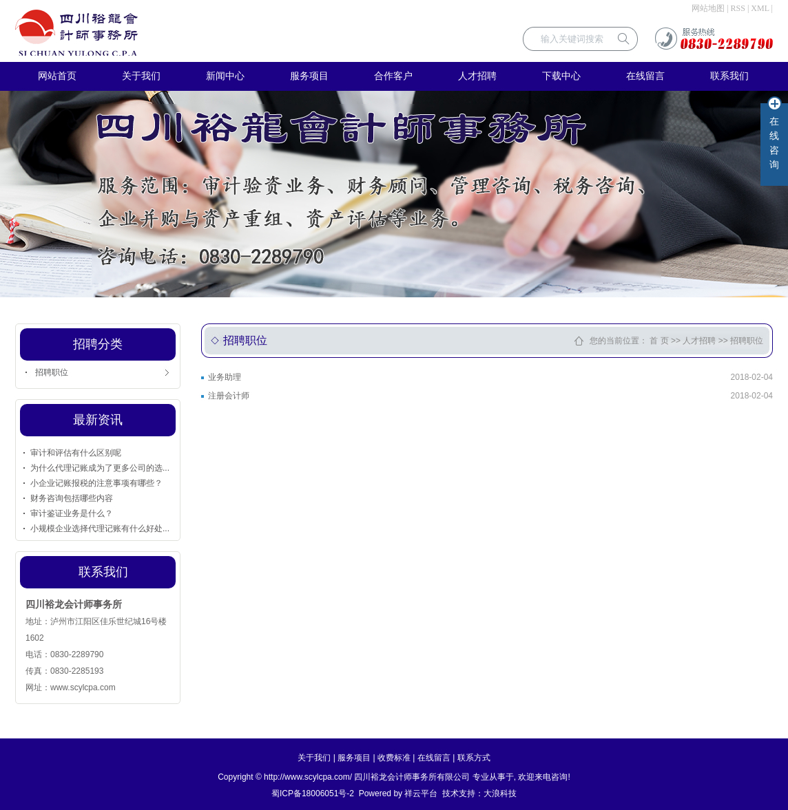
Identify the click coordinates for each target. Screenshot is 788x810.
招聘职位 (51, 372)
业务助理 (224, 377)
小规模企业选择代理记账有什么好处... (99, 528)
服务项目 (309, 76)
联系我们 (729, 76)
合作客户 (393, 76)
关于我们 (141, 76)
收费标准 (394, 758)
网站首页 (57, 76)
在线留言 (645, 76)
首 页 (659, 340)
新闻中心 (225, 76)
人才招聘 (477, 76)
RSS (738, 8)
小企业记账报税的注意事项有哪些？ (96, 483)
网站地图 (708, 8)
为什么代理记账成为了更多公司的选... (99, 468)
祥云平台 (420, 793)
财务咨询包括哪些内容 (71, 498)
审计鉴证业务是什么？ (71, 513)
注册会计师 (228, 396)
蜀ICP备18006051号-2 (312, 793)
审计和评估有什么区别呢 (75, 453)
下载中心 (561, 76)
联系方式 (473, 758)
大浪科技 (500, 793)
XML (760, 8)
